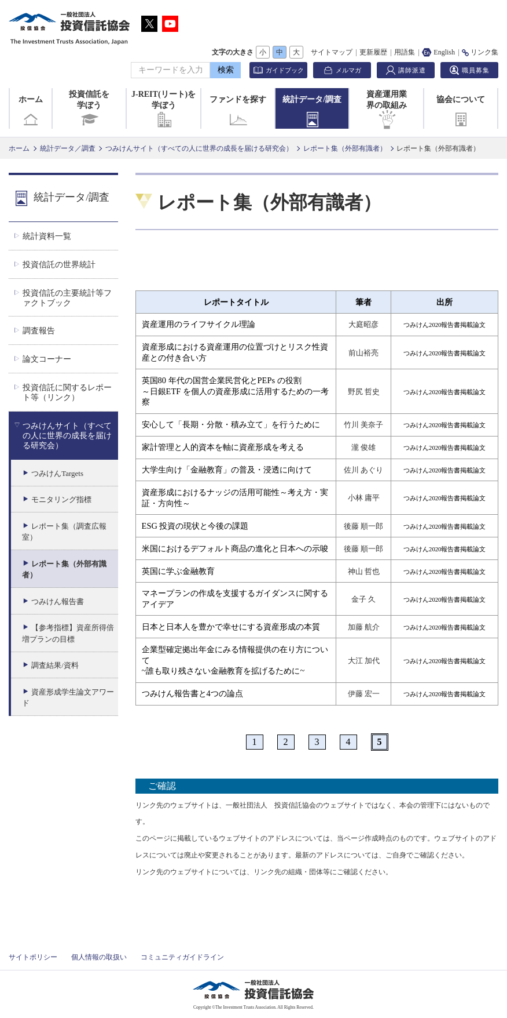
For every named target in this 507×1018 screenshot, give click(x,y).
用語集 (404, 52)
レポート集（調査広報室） (64, 532)
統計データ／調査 (67, 148)
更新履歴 (373, 52)
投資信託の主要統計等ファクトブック (67, 297)
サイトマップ (331, 52)
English (438, 52)
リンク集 (480, 52)
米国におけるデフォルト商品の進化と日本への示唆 (235, 548)
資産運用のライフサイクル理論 (198, 324)
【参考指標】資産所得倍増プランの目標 (68, 633)
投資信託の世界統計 (59, 264)
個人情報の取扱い (99, 957)
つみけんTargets (57, 473)
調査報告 (39, 330)
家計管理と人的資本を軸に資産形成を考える (223, 447)
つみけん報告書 (57, 601)
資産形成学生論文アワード (68, 698)
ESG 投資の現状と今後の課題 (195, 525)
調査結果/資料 (55, 665)
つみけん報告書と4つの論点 (192, 693)
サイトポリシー (33, 957)
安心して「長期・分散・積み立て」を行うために (231, 424)
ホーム (31, 112)
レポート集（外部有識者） (345, 148)
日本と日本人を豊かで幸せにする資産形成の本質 (231, 626)
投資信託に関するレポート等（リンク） (67, 392)
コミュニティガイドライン (182, 957)
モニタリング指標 (61, 499)
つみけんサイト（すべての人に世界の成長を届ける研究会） (199, 148)
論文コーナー (47, 358)
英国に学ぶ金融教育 (178, 571)
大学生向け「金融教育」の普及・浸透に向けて (227, 469)
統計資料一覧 (47, 236)
